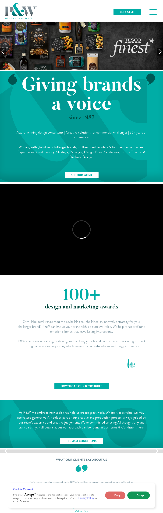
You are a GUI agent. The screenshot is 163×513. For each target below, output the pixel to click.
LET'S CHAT (127, 12)
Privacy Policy (86, 498)
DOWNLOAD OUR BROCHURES (81, 386)
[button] (115, 495)
